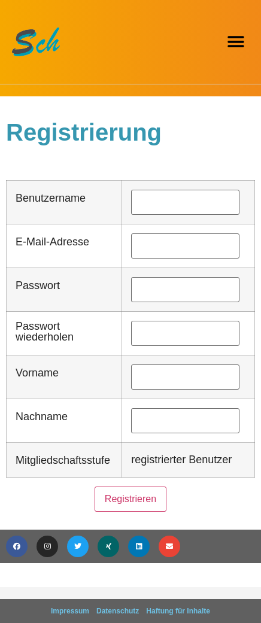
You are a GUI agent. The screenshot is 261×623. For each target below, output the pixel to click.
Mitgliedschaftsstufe (63, 460)
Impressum (70, 611)
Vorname (37, 372)
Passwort (38, 285)
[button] (235, 42)
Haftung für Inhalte (178, 611)
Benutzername (51, 198)
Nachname (42, 416)
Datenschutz (117, 611)
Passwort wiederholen (45, 331)
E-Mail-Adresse (52, 241)
